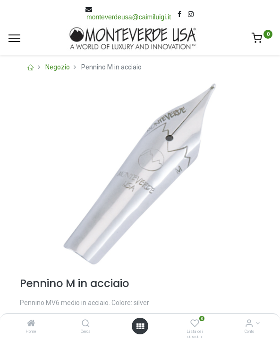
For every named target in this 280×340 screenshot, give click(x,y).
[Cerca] (85, 324)
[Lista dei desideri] (194, 324)
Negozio (57, 67)
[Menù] (14, 38)
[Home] (31, 324)
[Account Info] (249, 324)
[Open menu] (140, 326)
